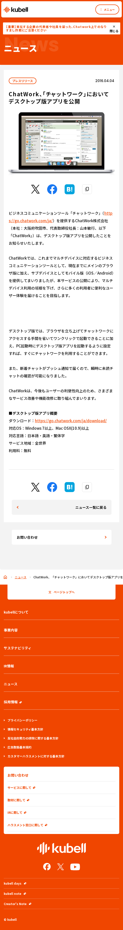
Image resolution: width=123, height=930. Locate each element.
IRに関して (16, 812)
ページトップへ (62, 592)
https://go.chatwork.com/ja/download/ (71, 420)
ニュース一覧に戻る (91, 507)
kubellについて (16, 612)
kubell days (15, 883)
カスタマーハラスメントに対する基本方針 (34, 756)
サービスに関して (21, 787)
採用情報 (13, 701)
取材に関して (18, 800)
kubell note (15, 893)
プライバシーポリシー (20, 720)
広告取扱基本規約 (17, 747)
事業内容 (11, 629)
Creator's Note (17, 904)
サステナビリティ (17, 647)
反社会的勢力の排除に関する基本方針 (31, 738)
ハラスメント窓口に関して (27, 825)
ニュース (20, 577)
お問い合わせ (27, 537)
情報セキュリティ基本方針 (23, 729)
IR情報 (9, 665)
